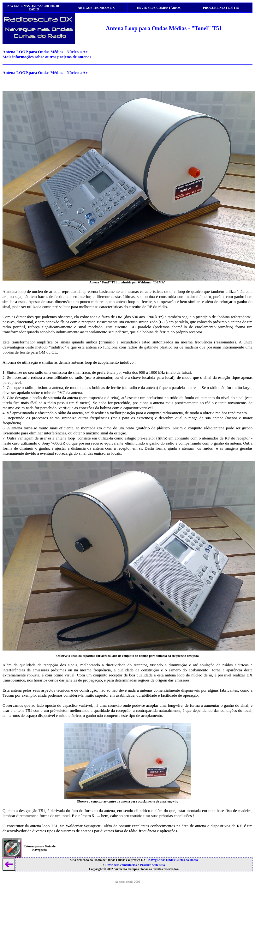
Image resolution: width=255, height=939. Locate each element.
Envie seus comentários (121, 865)
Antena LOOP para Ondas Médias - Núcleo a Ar (45, 51)
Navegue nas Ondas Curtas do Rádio (173, 860)
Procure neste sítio (152, 865)
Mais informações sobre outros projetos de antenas (47, 56)
